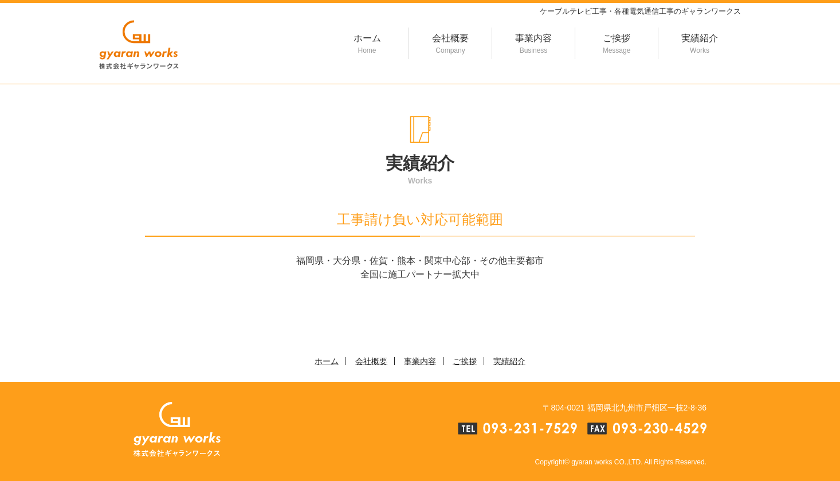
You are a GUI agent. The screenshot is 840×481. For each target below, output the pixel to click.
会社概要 (450, 44)
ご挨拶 (616, 44)
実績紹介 (699, 44)
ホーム (367, 44)
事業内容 (533, 44)
